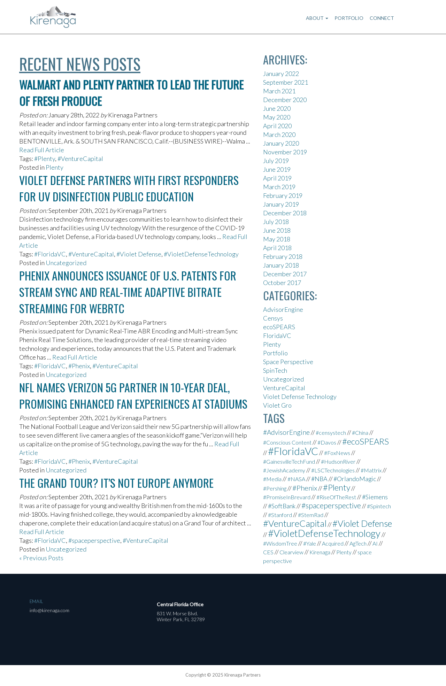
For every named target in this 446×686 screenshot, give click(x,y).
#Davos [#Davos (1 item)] (326, 442)
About (317, 18)
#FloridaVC (50, 254)
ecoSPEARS (279, 327)
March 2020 (279, 134)
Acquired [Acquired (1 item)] (333, 543)
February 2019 (282, 195)
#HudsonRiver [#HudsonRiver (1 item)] (338, 461)
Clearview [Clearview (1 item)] (291, 552)
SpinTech (275, 370)
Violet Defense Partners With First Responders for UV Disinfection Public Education (129, 188)
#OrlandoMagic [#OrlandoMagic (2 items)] (354, 479)
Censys (273, 318)
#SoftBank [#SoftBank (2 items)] (281, 506)
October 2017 (282, 282)
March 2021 (279, 91)
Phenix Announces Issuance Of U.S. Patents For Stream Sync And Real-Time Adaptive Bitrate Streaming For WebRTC (127, 291)
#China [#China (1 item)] (360, 432)
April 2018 (277, 248)
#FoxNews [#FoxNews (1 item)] (337, 452)
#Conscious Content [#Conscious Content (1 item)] (287, 442)
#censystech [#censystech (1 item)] (331, 432)
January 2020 (281, 143)
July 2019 (276, 160)
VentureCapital (284, 388)
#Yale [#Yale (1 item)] (309, 543)
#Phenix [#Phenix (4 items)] (304, 488)
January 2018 (281, 265)
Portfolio (348, 18)
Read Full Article (41, 150)
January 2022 (281, 73)
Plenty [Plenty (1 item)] (344, 552)
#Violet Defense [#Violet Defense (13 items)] (362, 523)
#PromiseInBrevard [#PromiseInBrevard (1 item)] (286, 497)
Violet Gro (277, 405)
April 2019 (277, 178)
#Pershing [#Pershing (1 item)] (274, 488)
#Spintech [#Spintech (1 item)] (379, 506)
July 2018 (276, 221)
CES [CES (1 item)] (268, 552)
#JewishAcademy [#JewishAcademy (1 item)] (284, 470)
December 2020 (285, 99)
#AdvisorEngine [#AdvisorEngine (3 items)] (286, 432)
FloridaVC (277, 335)
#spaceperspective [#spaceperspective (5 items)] (331, 505)
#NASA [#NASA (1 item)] (296, 479)
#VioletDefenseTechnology (201, 254)
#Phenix (79, 366)
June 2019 (277, 169)
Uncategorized (66, 263)
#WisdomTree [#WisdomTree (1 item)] (280, 543)
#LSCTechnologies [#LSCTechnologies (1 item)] (333, 470)
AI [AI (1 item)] (375, 543)
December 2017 (285, 274)
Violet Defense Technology (300, 396)
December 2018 (285, 213)
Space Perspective (288, 361)
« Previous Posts (41, 558)
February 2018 (282, 256)
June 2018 (277, 230)
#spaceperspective (94, 540)
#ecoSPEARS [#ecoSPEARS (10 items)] (365, 441)
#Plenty (44, 158)
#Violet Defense (138, 254)
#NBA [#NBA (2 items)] (319, 479)
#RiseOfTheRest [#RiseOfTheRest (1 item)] (336, 497)
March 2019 (279, 187)
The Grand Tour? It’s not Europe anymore (116, 483)
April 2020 (277, 126)
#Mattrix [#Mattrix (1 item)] (371, 470)
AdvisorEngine (283, 309)
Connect (382, 18)
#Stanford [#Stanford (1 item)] (280, 514)
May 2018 (276, 239)
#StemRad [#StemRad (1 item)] (310, 514)
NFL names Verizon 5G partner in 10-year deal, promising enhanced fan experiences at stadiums (133, 395)
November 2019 (285, 152)
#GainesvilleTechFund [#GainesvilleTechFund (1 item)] (289, 461)
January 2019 (281, 204)
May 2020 (276, 117)
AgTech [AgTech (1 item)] (358, 543)
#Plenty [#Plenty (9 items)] (336, 487)
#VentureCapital (80, 158)
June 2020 (277, 108)
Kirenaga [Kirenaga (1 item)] (319, 552)
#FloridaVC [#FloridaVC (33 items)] (293, 451)
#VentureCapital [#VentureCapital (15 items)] (294, 523)
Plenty (54, 167)
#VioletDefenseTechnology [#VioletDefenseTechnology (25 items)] (324, 533)
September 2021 (285, 82)
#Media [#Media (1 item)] (272, 479)
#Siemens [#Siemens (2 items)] (375, 497)
